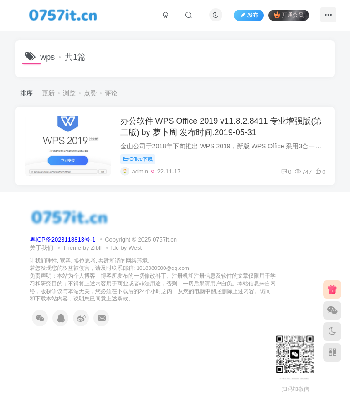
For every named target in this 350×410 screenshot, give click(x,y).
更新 (48, 93)
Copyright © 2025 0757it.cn (141, 240)
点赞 (90, 93)
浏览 (69, 93)
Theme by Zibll (82, 248)
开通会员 (288, 14)
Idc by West (126, 248)
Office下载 (138, 159)
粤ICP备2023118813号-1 (63, 240)
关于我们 (41, 248)
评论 (111, 93)
